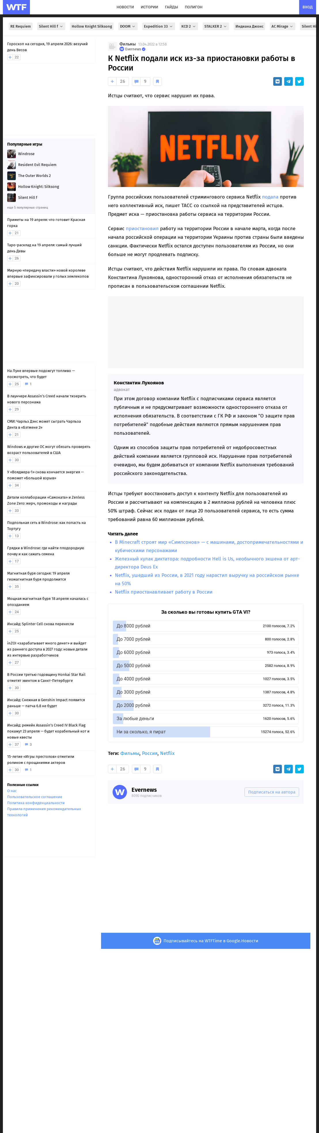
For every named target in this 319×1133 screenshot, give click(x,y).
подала (270, 197)
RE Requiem (20, 26)
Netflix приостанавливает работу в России (163, 592)
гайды (171, 7)
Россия (149, 753)
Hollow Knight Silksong (92, 26)
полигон (193, 7)
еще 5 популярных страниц (27, 207)
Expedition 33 (158, 26)
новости (125, 7)
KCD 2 (188, 26)
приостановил (142, 229)
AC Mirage (282, 26)
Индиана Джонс (249, 26)
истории (149, 7)
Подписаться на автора (271, 792)
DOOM (128, 26)
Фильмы (127, 44)
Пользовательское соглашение (34, 797)
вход (308, 7)
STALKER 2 (215, 26)
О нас (12, 791)
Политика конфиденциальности (36, 803)
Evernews (144, 789)
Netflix (167, 753)
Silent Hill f (51, 26)
